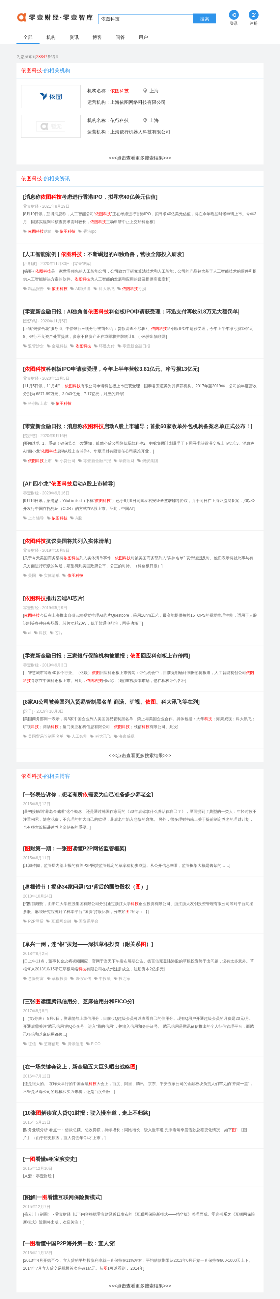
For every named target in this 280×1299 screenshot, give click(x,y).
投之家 (124, 978)
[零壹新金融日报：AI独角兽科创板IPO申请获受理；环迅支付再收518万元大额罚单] (131, 311)
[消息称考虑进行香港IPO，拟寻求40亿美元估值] (90, 197)
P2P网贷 (35, 921)
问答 (120, 37)
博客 (97, 37)
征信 (32, 1044)
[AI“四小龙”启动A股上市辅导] (69, 484)
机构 (51, 37)
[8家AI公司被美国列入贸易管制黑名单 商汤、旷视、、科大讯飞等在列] (111, 702)
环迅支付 (107, 346)
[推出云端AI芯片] (54, 598)
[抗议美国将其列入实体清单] (67, 541)
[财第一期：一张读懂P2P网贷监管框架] (74, 848)
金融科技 (60, 346)
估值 (40, 231)
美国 (32, 575)
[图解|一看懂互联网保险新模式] (62, 1197)
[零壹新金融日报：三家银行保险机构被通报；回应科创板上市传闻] (106, 656)
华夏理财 (127, 460)
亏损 (133, 288)
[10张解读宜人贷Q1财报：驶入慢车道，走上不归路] (86, 1113)
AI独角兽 (83, 288)
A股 (78, 518)
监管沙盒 (36, 346)
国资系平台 (88, 921)
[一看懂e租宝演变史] (50, 1159)
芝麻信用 (52, 1044)
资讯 (74, 37)
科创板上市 (38, 403)
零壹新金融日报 (136, 346)
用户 (143, 37)
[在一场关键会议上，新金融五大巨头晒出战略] (80, 1067)
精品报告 (36, 288)
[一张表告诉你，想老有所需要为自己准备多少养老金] (88, 794)
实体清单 (52, 575)
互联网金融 (61, 921)
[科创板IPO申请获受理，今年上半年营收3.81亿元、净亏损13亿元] (111, 369)
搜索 (204, 18)
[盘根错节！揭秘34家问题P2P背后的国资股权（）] (85, 887)
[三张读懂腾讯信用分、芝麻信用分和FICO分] (78, 1001)
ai (29, 633)
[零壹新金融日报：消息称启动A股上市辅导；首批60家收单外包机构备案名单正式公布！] (137, 426)
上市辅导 (36, 518)
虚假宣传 (83, 978)
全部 (28, 37)
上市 (40, 460)
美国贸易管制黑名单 (46, 736)
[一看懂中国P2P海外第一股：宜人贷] (69, 1243)
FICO (95, 1044)
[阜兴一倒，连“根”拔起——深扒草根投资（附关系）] (88, 944)
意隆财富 (36, 978)
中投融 (105, 978)
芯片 (58, 633)
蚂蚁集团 (149, 460)
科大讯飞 (107, 288)
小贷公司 (68, 460)
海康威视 (126, 736)
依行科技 (119, 120)
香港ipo (89, 231)
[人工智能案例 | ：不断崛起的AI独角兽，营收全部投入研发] (103, 254)
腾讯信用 (75, 1044)
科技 (43, 633)
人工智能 (79, 736)
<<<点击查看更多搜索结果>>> (140, 158)
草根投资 (60, 978)
